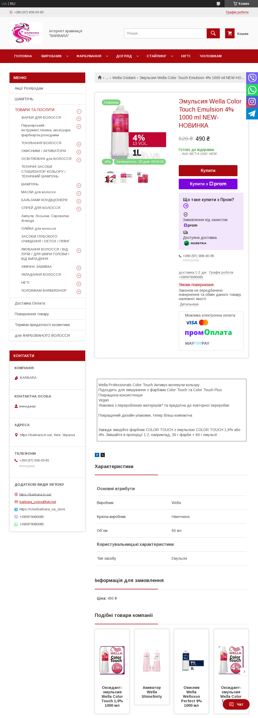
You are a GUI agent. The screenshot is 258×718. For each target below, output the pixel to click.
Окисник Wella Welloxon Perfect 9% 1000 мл (192, 696)
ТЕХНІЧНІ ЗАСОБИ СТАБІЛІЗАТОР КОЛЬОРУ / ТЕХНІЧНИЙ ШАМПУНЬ (43, 171)
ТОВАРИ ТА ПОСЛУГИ (34, 110)
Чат (236, 704)
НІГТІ (25, 283)
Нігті (185, 56)
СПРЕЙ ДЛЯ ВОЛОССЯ (40, 208)
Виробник (51, 56)
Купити (208, 170)
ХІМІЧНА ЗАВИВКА (36, 267)
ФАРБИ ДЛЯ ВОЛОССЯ (41, 117)
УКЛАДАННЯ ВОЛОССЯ (41, 274)
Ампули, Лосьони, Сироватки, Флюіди (45, 218)
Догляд (124, 56)
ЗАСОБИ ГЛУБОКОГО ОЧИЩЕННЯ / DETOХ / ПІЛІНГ (45, 238)
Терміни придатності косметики (42, 325)
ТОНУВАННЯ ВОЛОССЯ (41, 143)
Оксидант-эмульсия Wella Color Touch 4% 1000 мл (231, 696)
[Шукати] (213, 33)
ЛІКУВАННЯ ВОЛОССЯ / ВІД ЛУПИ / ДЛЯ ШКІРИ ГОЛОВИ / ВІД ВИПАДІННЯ (45, 254)
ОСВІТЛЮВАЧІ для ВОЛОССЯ (46, 159)
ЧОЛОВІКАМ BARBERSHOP (44, 290)
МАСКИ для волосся (38, 192)
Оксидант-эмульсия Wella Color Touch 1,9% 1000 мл (112, 696)
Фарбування (88, 56)
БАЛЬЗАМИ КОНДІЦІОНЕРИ (44, 200)
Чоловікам (211, 56)
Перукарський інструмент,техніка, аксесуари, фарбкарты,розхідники (46, 130)
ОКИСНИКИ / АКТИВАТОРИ (43, 151)
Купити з (208, 184)
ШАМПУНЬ (24, 99)
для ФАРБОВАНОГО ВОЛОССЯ (42, 335)
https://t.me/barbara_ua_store (42, 509)
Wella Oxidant (124, 78)
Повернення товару (32, 314)
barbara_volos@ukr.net (37, 502)
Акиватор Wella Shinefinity (152, 692)
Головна (23, 56)
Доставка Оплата (30, 303)
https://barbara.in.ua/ (35, 494)
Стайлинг (156, 56)
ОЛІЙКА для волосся (38, 228)
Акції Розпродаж (29, 88)
